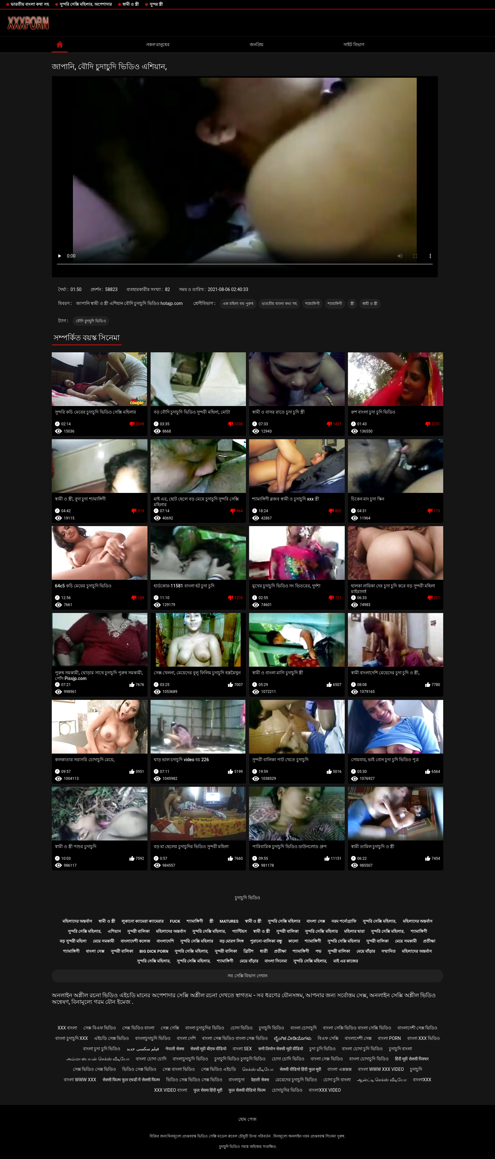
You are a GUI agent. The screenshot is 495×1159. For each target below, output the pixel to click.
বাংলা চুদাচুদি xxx (71, 1038)
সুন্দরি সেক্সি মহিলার (284, 921)
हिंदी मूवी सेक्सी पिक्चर (412, 1058)
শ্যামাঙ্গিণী (312, 303)
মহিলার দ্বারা (354, 931)
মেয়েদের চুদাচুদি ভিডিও (296, 1079)
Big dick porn (154, 951)
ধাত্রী (264, 951)
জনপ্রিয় (256, 44)
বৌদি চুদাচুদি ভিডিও (91, 321)
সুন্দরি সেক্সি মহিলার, (380, 921)
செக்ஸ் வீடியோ (257, 1069)
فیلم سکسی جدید (143, 1048)
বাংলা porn (389, 1038)
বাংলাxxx (422, 1079)
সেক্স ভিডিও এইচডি (218, 1069)
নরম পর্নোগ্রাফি (343, 921)
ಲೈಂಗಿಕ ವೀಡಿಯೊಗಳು (292, 1038)
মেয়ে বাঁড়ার (365, 951)
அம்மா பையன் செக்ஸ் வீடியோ (97, 1058)
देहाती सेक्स (260, 1079)
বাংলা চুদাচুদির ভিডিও (204, 1027)
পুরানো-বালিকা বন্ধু (266, 941)
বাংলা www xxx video (381, 1069)
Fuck (175, 921)
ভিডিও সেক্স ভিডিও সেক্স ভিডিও (194, 1079)
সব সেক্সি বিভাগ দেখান (247, 975)
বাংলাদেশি (165, 941)
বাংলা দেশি (186, 1038)
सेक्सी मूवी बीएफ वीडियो (208, 1048)
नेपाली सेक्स (174, 1048)
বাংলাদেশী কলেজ (135, 941)
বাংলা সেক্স (316, 921)
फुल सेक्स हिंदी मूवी (208, 1090)
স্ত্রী (352, 303)
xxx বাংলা (67, 1027)
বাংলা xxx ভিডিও (423, 1038)
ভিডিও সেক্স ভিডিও (139, 1069)
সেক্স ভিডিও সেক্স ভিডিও (94, 1069)
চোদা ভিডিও (241, 1027)
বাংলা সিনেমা (276, 961)
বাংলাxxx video (325, 1090)
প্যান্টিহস (239, 931)
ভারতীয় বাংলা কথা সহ (30, 4)
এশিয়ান (114, 931)
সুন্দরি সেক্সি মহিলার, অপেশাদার (86, 4)
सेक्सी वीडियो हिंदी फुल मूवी (300, 1069)
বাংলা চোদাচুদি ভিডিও (369, 1058)
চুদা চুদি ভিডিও (322, 1048)
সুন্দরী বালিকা (138, 931)
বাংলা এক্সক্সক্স (339, 1069)
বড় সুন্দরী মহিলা (73, 941)
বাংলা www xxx (80, 1079)
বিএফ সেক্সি (328, 1038)
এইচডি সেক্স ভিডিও (111, 1038)
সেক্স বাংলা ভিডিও (179, 1069)
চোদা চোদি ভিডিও (288, 1058)
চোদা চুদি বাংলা (337, 1079)
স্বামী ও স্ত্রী (130, 4)
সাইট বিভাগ (353, 44)
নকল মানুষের (158, 44)
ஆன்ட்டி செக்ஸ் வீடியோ (382, 1079)
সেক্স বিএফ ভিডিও (99, 1027)
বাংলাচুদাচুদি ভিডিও (152, 1038)
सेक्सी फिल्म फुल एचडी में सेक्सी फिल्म (131, 1079)
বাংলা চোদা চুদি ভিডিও (362, 1048)
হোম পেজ (247, 1119)
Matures (229, 921)
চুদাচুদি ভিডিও (247, 897)
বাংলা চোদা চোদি (151, 1058)
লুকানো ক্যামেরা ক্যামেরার (143, 921)
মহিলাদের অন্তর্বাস (77, 921)
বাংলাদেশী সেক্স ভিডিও (417, 1027)
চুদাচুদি (416, 1069)
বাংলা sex (242, 1048)
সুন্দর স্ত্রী (156, 4)
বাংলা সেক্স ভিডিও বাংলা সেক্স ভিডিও (234, 1038)
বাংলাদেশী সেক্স (358, 1038)
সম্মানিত (388, 951)
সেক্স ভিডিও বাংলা (138, 1027)
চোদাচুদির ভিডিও (287, 1090)
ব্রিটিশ (248, 951)
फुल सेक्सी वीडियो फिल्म (247, 1090)
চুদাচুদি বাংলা (400, 1048)
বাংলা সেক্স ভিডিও (327, 1058)
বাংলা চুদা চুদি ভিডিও (101, 1048)
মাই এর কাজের (345, 961)
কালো (293, 941)
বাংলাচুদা (237, 1079)
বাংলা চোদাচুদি (303, 1027)
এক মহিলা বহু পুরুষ (238, 303)
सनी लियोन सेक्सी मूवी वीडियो (280, 1048)
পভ (318, 951)
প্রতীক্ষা (429, 941)
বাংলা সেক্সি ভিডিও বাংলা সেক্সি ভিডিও (357, 1027)
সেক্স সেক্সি (170, 1027)
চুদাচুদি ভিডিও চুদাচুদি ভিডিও (239, 1058)
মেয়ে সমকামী (103, 941)
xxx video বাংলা (170, 1090)
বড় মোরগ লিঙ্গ (231, 941)
